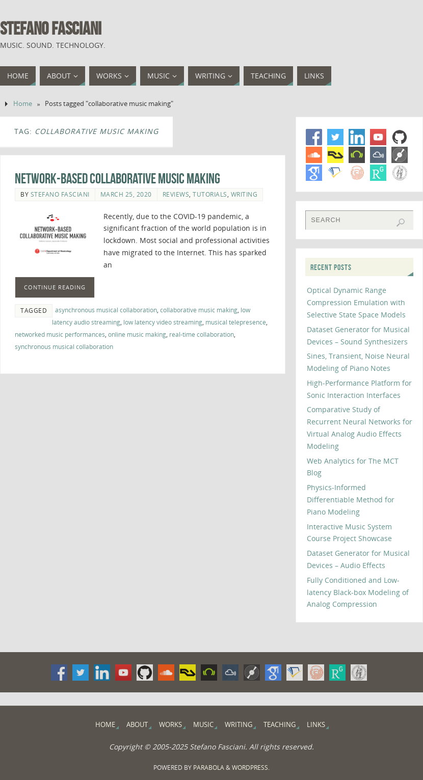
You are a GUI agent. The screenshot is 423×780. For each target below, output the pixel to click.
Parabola (208, 767)
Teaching (279, 724)
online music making (137, 334)
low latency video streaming (162, 322)
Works (170, 724)
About (137, 724)
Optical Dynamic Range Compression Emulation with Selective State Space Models (356, 302)
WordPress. (251, 767)
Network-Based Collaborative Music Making (117, 178)
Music (203, 724)
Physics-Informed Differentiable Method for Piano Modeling (350, 499)
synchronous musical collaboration (64, 346)
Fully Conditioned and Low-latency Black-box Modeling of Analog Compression (358, 592)
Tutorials (210, 194)
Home (22, 103)
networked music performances (60, 334)
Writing (244, 194)
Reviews (176, 194)
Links (316, 724)
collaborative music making (198, 310)
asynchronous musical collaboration (106, 310)
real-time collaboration (201, 334)
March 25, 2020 (126, 194)
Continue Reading (55, 287)
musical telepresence (235, 322)
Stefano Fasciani (50, 28)
